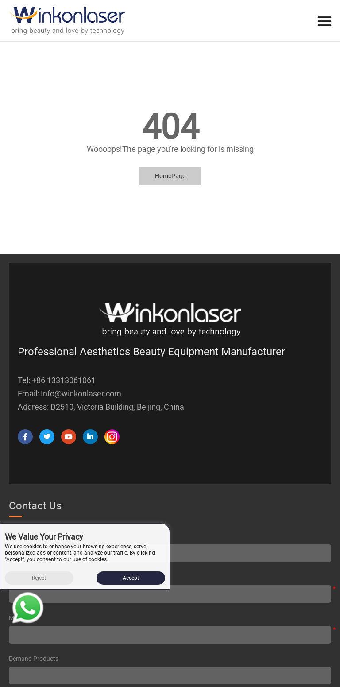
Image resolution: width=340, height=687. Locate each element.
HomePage (170, 175)
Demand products (33, 658)
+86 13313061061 (64, 380)
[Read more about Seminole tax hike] (28, 609)
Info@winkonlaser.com (81, 393)
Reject (39, 578)
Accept (131, 578)
